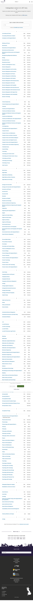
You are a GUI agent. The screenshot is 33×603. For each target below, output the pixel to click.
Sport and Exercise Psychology (8, 501)
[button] (30, 1)
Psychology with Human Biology (8, 470)
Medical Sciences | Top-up (7, 363)
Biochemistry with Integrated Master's (9, 47)
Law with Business (5, 324)
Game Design (4, 272)
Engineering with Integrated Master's (8, 210)
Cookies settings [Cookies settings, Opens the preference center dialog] (16, 389)
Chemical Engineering (6, 101)
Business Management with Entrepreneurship (10, 80)
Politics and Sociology (6, 456)
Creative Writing (5, 149)
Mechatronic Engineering (6, 354)
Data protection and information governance (16, 578)
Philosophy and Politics (6, 433)
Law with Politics (5, 328)
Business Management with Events (8, 82)
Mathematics (4, 338)
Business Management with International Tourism (11, 89)
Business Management (6, 66)
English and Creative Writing (7, 215)
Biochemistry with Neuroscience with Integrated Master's (11, 53)
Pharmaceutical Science (6, 419)
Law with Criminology (6, 326)
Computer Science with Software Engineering (10, 144)
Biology (3, 57)
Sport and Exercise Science (7, 504)
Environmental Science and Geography (9, 226)
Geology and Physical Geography (8, 292)
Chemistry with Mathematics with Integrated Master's (11, 118)
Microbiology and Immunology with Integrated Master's (12, 370)
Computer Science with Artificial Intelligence (10, 137)
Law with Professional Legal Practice (9, 331)
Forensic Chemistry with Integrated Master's (10, 257)
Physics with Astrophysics (7, 442)
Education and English (6, 198)
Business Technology (6, 96)
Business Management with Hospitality (9, 85)
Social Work (4, 494)
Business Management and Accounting (9, 69)
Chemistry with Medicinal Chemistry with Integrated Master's (11, 123)
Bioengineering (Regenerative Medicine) (9, 55)
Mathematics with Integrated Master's (9, 347)
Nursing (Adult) (5, 394)
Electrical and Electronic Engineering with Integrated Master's (11, 206)
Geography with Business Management (9, 281)
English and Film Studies (6, 217)
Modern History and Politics (7, 377)
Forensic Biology (5, 250)
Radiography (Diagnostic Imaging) (8, 484)
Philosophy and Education (7, 431)
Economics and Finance (6, 189)
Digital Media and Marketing (7, 174)
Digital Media (4, 172)
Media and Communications (7, 359)
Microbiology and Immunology (7, 368)
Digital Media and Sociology (7, 179)
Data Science (4, 170)
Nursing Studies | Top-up (6, 405)
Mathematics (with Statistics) (7, 345)
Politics (3, 451)
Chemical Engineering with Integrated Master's (10, 104)
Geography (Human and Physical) (8, 274)
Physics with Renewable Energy (8, 447)
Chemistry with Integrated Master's (8, 108)
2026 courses (24, 15)
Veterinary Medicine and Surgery (8, 513)
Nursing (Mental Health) (6, 398)
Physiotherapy (4, 449)
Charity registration (16, 579)
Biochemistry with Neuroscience (8, 50)
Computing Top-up (5, 146)
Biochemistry (4, 45)
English (3, 212)
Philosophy (4, 428)
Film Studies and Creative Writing (8, 246)
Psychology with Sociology (7, 479)
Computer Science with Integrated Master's (10, 142)
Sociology (4, 496)
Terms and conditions (16, 561)
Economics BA (5, 191)
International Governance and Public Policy (10, 314)
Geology (3, 283)
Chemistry (4, 106)
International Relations (6, 316)
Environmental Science (6, 224)
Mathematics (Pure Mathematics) (8, 343)
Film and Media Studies (6, 239)
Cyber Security (5, 165)
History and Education (6, 304)
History (3, 302)
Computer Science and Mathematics (8, 133)
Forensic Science (5, 262)
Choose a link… (16, 552)
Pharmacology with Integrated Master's (9, 424)
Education (4, 196)
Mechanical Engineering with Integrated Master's (11, 352)
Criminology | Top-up (6, 162)
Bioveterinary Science (6, 62)
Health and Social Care (6, 300)
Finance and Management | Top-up (8, 248)
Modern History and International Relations (10, 375)
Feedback (16, 562)
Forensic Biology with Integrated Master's (9, 253)
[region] (16, 386)
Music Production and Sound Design (8, 379)
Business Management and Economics (9, 71)
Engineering (4, 208)
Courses (17, 1)
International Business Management (8, 312)
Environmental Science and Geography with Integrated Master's (12, 229)
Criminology (4, 151)
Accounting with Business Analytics (8, 35)
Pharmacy (4, 426)
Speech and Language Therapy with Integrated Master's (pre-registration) (12, 499)
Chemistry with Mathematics (7, 116)
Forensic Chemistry (5, 255)
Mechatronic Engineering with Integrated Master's (11, 356)
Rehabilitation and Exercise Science (8, 486)
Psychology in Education (6, 463)
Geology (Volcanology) (6, 290)
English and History (5, 219)
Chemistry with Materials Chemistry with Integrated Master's (11, 114)
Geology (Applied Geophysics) (7, 285)
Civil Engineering (5, 126)
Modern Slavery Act (16, 580)
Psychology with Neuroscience (7, 472)
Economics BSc (5, 193)
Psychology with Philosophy (7, 474)
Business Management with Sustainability (9, 94)
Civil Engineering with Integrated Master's (9, 128)
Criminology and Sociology (7, 160)
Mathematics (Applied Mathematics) (8, 340)
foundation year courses (18, 27)
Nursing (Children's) (5, 396)
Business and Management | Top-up (8, 64)
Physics (3, 438)
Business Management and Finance (8, 73)
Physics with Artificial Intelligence (8, 440)
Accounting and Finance (6, 33)
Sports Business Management (7, 506)
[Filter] (16, 25)
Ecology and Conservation (7, 184)
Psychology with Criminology (7, 467)
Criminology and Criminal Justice (8, 153)
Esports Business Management (7, 234)
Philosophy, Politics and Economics (8, 435)
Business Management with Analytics (9, 78)
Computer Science (5, 130)
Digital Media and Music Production (8, 177)
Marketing (4, 336)
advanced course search (24, 524)
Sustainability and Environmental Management (10, 508)
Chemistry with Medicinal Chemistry (8, 120)
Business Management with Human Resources (10, 87)
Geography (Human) (5, 276)
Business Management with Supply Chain (9, 92)
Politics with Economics (6, 458)
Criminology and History (6, 158)
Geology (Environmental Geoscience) (9, 288)
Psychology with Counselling (7, 465)
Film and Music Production (7, 241)
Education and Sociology (6, 200)
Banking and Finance (6, 43)
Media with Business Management (8, 361)
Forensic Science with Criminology (8, 264)
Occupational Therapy (6, 410)
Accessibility (16, 560)
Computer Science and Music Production (9, 135)
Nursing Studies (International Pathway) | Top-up (11, 403)
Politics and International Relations (8, 454)
